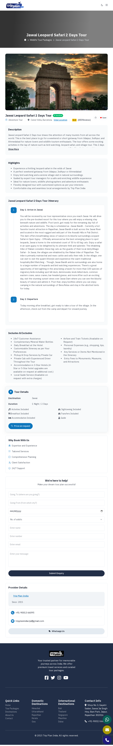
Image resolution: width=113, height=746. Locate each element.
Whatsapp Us (56, 631)
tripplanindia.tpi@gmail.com (30, 621)
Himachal (36, 709)
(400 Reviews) (84, 120)
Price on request (20, 426)
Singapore (63, 716)
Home (8, 706)
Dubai (60, 722)
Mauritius (62, 719)
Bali (60, 709)
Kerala (35, 719)
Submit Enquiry (56, 574)
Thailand (62, 712)
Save (103, 118)
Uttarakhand (37, 712)
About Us (9, 716)
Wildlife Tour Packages (41, 40)
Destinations (11, 713)
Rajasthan (36, 716)
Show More (13, 149)
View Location (60, 120)
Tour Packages (12, 709)
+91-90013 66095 (25, 613)
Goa (34, 722)
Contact (9, 719)
